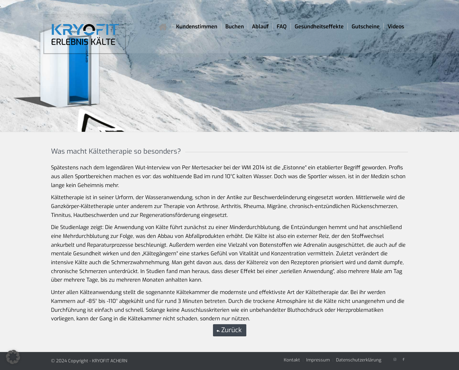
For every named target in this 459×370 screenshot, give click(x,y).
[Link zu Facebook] (403, 359)
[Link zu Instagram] (394, 359)
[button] (13, 357)
